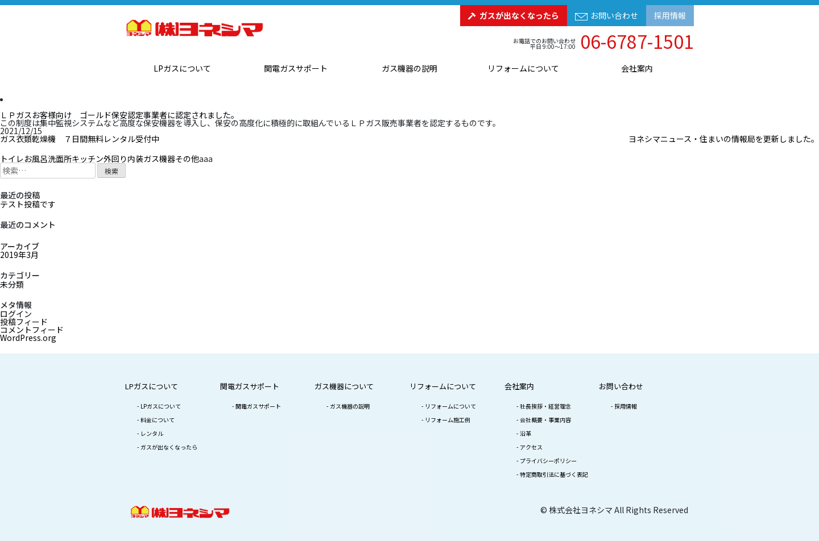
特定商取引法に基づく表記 (554, 474)
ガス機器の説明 (409, 68)
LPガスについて (182, 68)
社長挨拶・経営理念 (545, 406)
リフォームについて (523, 68)
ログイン (16, 313)
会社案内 (637, 68)
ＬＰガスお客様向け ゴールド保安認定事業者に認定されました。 (119, 114)
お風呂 (36, 158)
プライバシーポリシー (548, 460)
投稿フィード (24, 321)
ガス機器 (159, 158)
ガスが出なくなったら (519, 15)
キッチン (88, 158)
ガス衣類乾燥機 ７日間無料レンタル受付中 (79, 138)
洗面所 (60, 158)
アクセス (531, 447)
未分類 (12, 284)
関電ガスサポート (296, 68)
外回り (115, 158)
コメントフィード (32, 329)
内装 (135, 158)
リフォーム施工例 (447, 419)
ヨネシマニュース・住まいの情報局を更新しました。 (723, 138)
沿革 (525, 433)
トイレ (12, 158)
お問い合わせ (614, 15)
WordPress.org (28, 337)
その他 (187, 158)
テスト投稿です (28, 204)
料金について (157, 419)
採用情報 (670, 15)
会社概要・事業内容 (545, 419)
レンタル (151, 433)
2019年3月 (19, 254)
